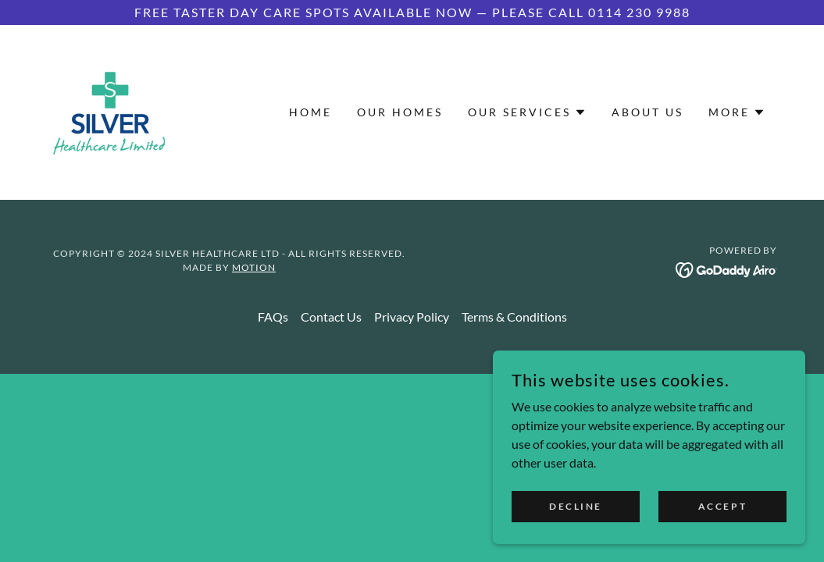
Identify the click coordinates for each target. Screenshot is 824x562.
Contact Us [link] (331, 316)
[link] (109, 110)
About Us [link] (647, 112)
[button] (527, 112)
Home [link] (310, 112)
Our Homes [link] (400, 112)
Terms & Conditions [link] (514, 316)
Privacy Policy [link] (411, 316)
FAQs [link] (273, 316)
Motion (254, 267)
